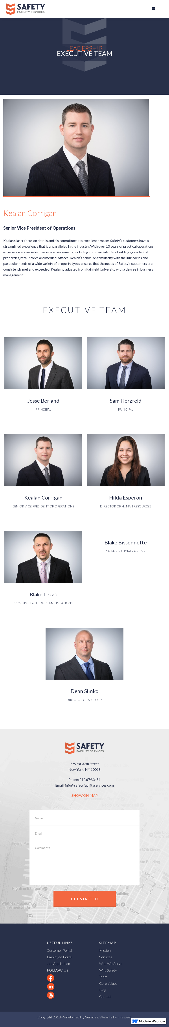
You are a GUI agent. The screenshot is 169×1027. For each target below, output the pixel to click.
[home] (25, 9)
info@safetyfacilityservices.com (89, 785)
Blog (102, 990)
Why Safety (108, 970)
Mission (105, 950)
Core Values (108, 983)
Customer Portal (59, 950)
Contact (105, 996)
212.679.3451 (90, 779)
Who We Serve (110, 963)
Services (105, 957)
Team (103, 977)
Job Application (58, 963)
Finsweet (124, 1017)
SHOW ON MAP (85, 795)
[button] (153, 8)
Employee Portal (59, 957)
